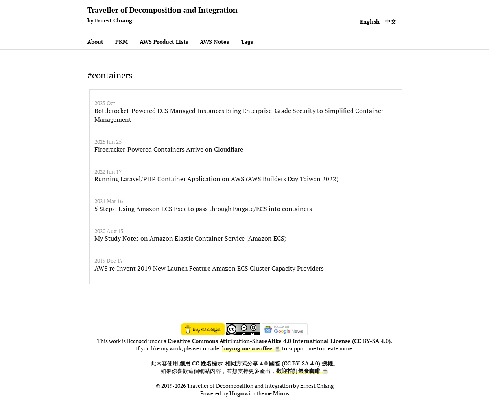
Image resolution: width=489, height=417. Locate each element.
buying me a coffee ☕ (251, 348)
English (370, 21)
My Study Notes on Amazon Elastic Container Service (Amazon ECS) (190, 238)
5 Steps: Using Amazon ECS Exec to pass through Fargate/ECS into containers (203, 208)
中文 (390, 21)
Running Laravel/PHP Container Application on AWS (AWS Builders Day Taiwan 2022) (216, 178)
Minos (281, 393)
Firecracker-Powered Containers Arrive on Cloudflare (168, 149)
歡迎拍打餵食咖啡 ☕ (302, 370)
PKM (121, 41)
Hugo (236, 393)
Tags (247, 41)
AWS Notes (214, 41)
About (95, 41)
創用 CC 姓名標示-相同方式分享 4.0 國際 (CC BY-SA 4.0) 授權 (256, 363)
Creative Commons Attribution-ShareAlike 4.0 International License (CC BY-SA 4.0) (279, 341)
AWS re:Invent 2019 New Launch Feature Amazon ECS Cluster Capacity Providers (209, 268)
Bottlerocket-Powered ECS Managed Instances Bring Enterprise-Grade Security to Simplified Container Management (239, 115)
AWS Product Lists (164, 41)
